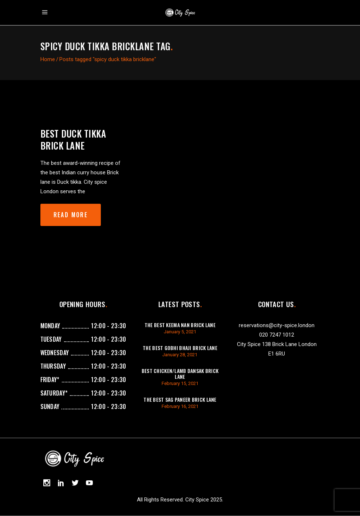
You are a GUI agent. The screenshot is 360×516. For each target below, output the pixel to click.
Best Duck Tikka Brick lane (73, 139)
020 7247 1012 (276, 335)
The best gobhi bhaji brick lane (180, 348)
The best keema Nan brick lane (180, 325)
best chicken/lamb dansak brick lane (180, 373)
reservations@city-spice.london (276, 325)
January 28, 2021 (179, 354)
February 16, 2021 (180, 406)
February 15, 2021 (180, 383)
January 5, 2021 (180, 331)
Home (47, 59)
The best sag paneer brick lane (179, 399)
